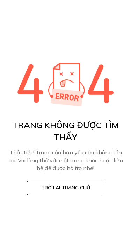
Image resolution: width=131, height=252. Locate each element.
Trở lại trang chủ (65, 187)
